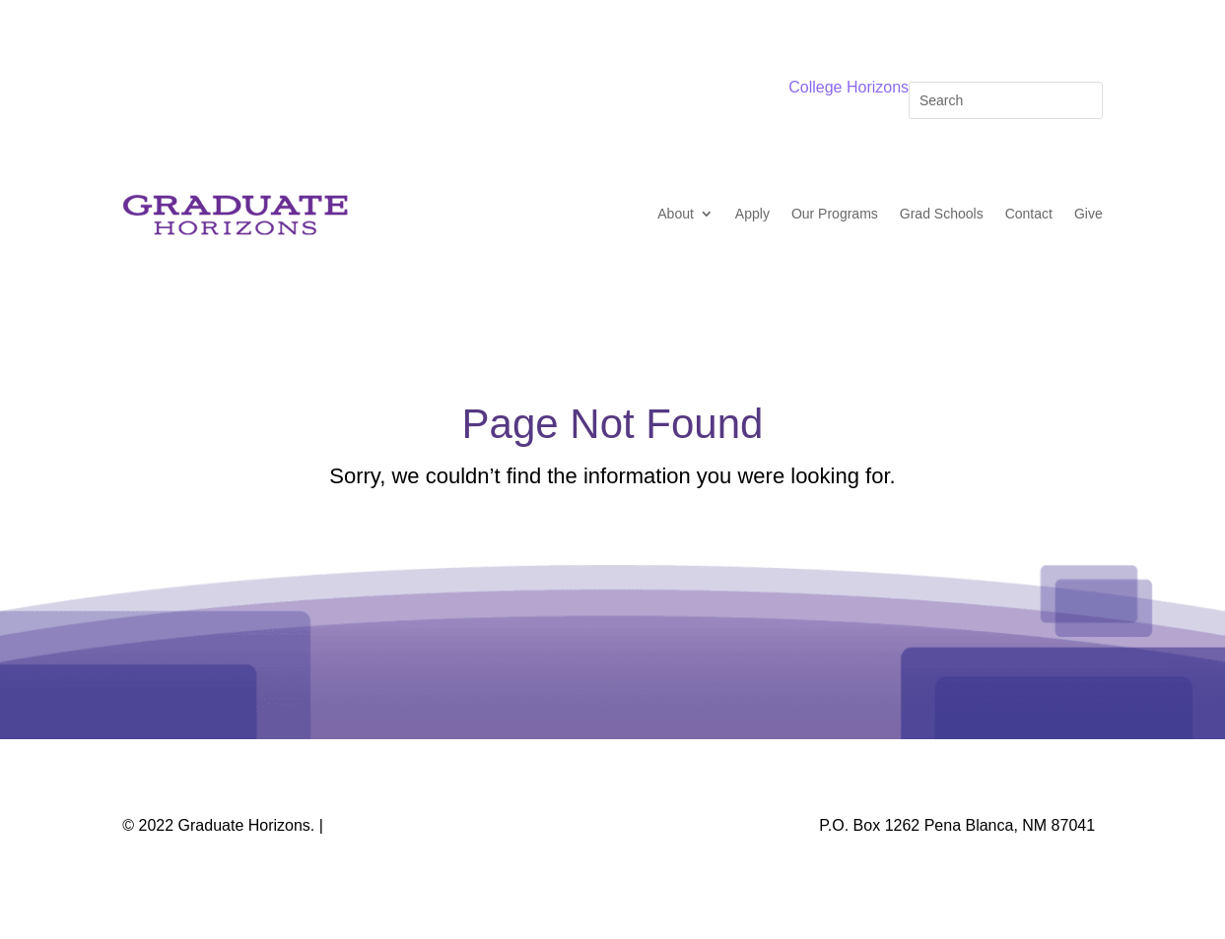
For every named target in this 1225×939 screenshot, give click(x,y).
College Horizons (848, 87)
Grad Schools (942, 213)
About (675, 213)
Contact (1029, 213)
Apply (752, 213)
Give (1088, 213)
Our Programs (834, 213)
